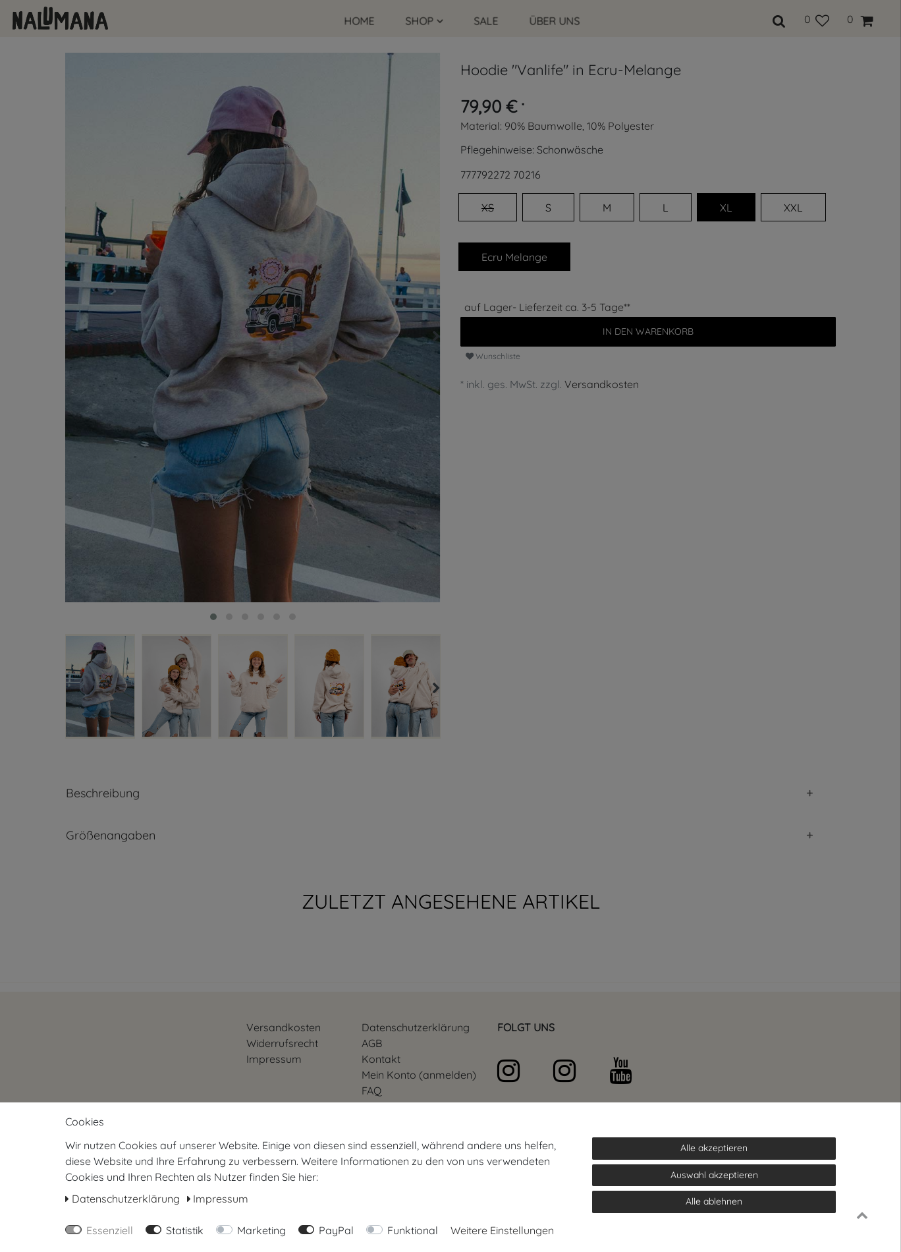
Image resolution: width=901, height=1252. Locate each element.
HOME (359, 21)
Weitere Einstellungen (502, 1230)
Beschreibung (103, 793)
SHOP (424, 21)
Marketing (261, 1230)
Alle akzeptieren (714, 1148)
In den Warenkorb (648, 331)
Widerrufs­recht (282, 1043)
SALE (486, 21)
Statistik (185, 1230)
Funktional (412, 1230)
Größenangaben (110, 835)
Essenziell (109, 1230)
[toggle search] (779, 19)
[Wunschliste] (816, 19)
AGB (372, 1043)
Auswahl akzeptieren (714, 1175)
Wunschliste (493, 356)
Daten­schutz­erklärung (416, 1027)
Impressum (274, 1059)
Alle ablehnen (714, 1201)
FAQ (371, 1090)
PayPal (336, 1230)
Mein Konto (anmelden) (419, 1074)
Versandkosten (601, 384)
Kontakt (381, 1059)
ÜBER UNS (555, 21)
